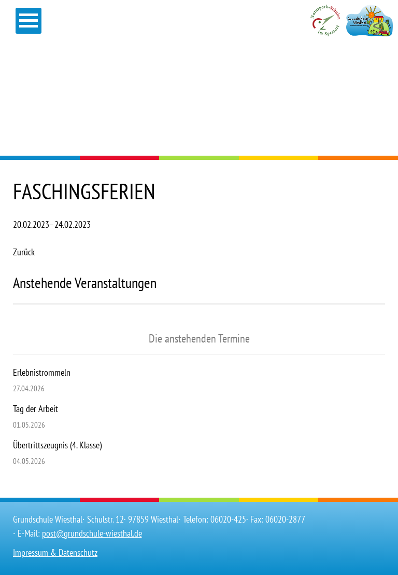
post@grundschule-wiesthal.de (92, 533)
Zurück (24, 252)
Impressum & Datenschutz (55, 552)
